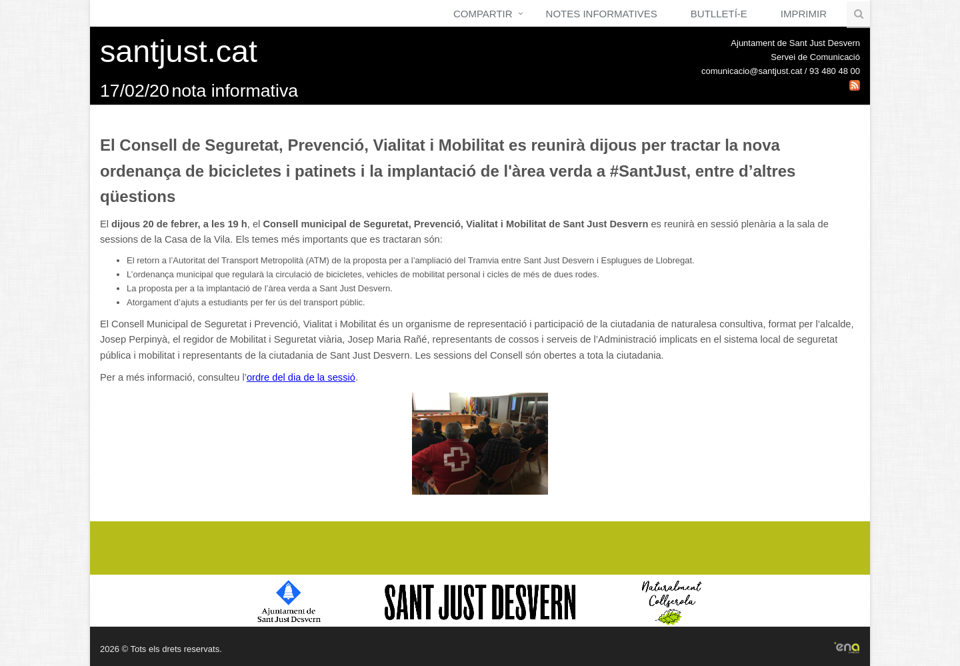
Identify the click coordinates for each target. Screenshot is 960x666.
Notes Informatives (601, 13)
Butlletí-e (719, 13)
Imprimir (804, 13)
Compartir (483, 13)
